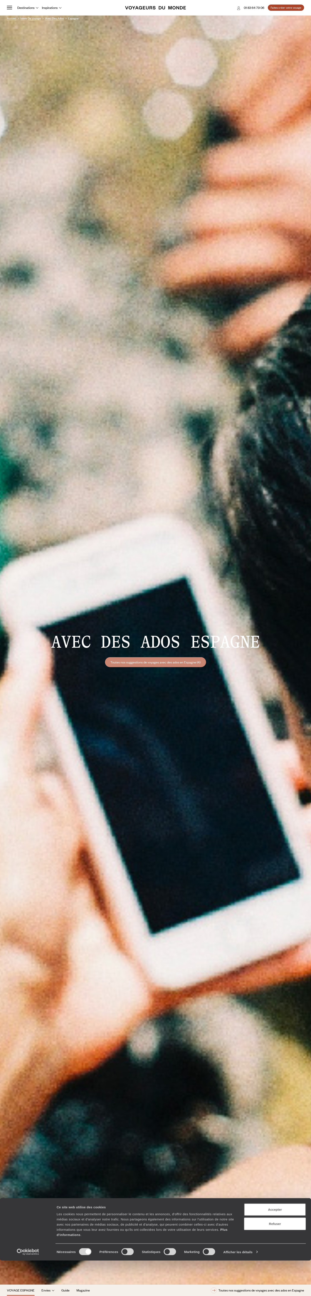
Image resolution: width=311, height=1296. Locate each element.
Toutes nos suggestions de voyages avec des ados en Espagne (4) (155, 662)
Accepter (275, 1245)
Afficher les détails (237, 1287)
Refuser (275, 1259)
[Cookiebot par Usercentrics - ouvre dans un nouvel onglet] (28, 1287)
